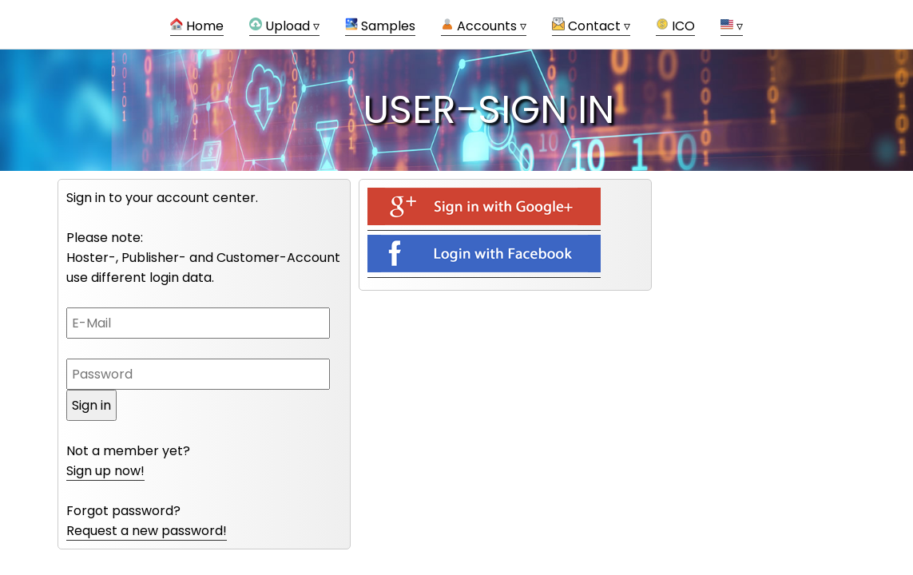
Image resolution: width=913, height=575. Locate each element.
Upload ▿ (284, 26)
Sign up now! (105, 471)
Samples (380, 26)
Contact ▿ (591, 26)
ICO (675, 26)
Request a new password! (146, 530)
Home (197, 26)
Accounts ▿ (483, 26)
